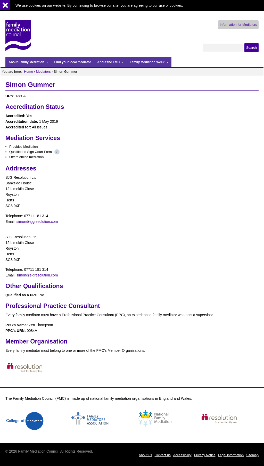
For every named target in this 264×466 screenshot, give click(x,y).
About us (145, 455)
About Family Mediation (26, 62)
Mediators (43, 71)
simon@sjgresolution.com (37, 221)
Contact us (163, 455)
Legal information (231, 455)
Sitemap (252, 455)
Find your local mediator (72, 62)
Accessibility (182, 455)
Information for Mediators (238, 25)
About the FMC (108, 62)
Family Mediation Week (147, 62)
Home (28, 71)
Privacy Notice (204, 455)
